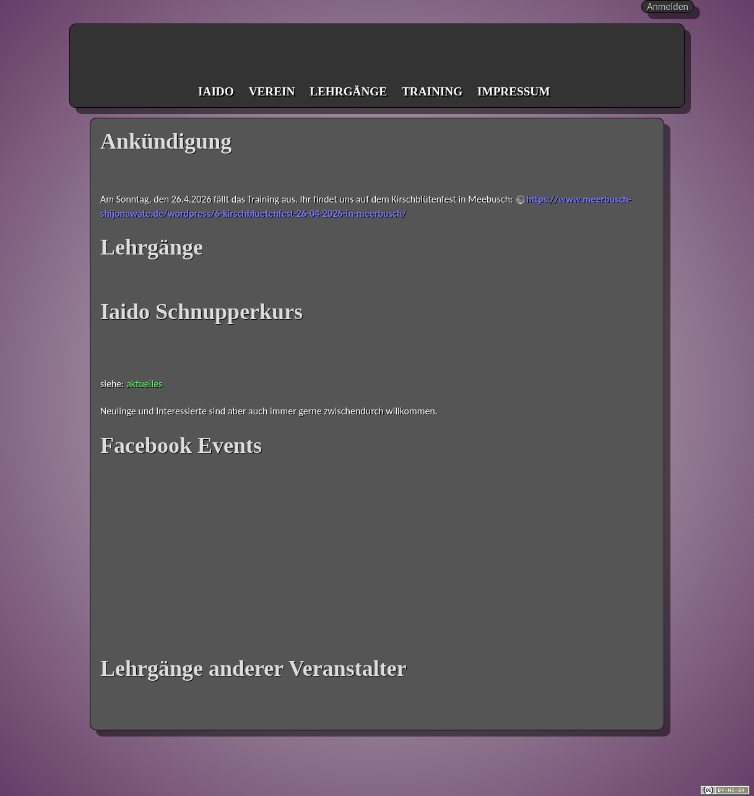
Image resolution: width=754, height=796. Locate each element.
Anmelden (667, 6)
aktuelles (144, 384)
